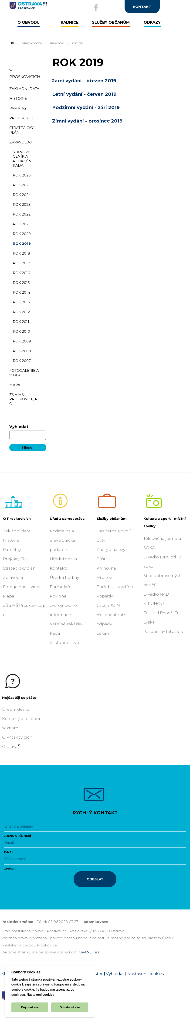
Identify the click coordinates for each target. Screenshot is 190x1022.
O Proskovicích (32, 43)
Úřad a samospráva (67, 519)
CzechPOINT (109, 605)
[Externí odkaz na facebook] (96, 7)
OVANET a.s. (89, 952)
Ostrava (9, 746)
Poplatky (105, 596)
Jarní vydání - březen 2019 (84, 80)
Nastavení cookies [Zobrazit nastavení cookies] (145, 973)
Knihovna (106, 568)
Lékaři (103, 633)
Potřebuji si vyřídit (115, 586)
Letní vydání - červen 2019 (84, 94)
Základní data (17, 531)
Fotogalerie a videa (22, 586)
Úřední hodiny (64, 577)
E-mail (9, 852)
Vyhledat (18, 426)
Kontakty (59, 568)
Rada (55, 633)
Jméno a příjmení (17, 835)
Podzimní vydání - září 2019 (86, 107)
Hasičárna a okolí (114, 531)
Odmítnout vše (70, 1007)
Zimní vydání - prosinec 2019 (87, 121)
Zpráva (9, 868)
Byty (101, 540)
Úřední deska (63, 559)
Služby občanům (112, 519)
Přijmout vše (29, 1007)
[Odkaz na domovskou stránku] (12, 43)
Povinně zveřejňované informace (63, 605)
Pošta (102, 559)
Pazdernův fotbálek (163, 631)
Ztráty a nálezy (111, 549)
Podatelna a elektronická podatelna (62, 540)
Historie (11, 540)
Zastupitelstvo (64, 642)
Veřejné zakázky (66, 624)
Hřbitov (104, 577)
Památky (12, 549)
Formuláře (60, 586)
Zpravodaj (57, 43)
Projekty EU (14, 559)
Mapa (8, 596)
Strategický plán (19, 568)
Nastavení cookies (40, 995)
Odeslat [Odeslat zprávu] (95, 879)
